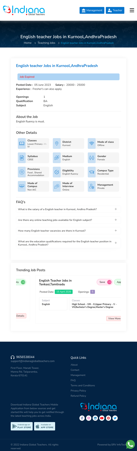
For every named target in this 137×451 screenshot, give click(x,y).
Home (27, 43)
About (74, 364)
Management (78, 375)
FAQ (73, 380)
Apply (52, 282)
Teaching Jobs (46, 43)
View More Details (47, 316)
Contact (75, 370)
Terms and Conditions (83, 385)
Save (35, 282)
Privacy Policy (78, 390)
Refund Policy (78, 396)
